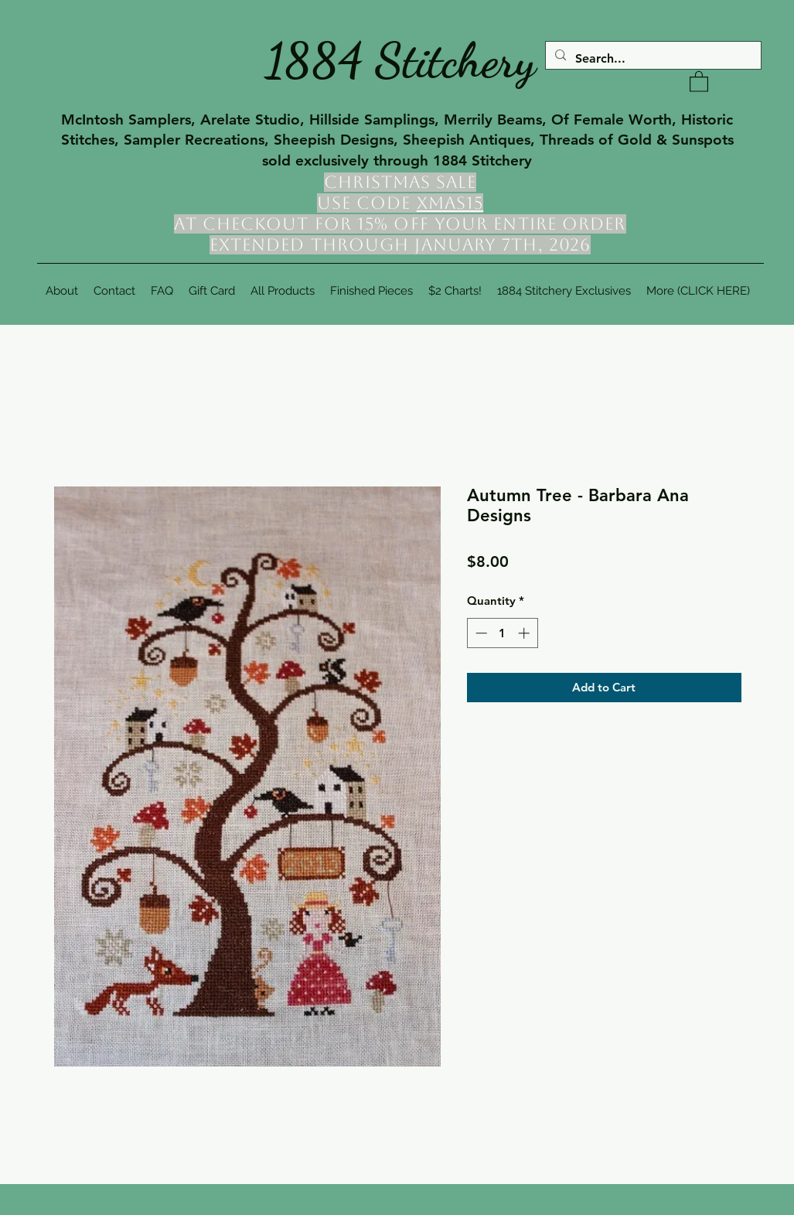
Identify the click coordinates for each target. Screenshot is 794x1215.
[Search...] (651, 59)
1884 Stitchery (400, 60)
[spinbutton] (502, 633)
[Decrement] (479, 633)
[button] (699, 81)
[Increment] (525, 633)
